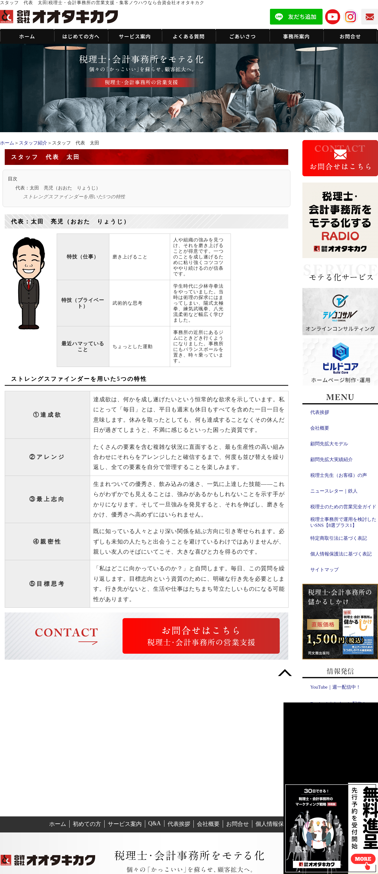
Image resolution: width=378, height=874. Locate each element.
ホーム (7, 142)
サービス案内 (125, 824)
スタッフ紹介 (33, 142)
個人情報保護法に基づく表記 (341, 553)
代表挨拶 (319, 412)
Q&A (154, 823)
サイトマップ (324, 569)
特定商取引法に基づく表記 (338, 538)
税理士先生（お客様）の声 (338, 475)
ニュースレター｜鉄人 (334, 490)
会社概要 (319, 428)
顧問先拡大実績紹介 (331, 459)
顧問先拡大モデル (329, 443)
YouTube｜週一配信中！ (335, 687)
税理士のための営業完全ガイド (343, 506)
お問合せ (237, 824)
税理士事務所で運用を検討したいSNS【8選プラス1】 (343, 522)
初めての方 (87, 824)
